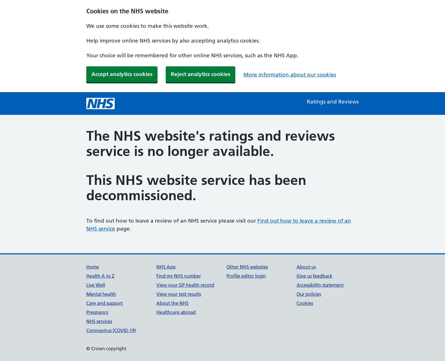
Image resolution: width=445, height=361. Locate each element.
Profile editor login (246, 276)
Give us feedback (314, 276)
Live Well (95, 285)
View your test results (178, 294)
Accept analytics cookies (121, 74)
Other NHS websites (247, 267)
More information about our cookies (290, 74)
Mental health (101, 294)
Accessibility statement (320, 285)
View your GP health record (185, 285)
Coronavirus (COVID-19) (111, 330)
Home (92, 267)
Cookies (305, 303)
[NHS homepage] (100, 103)
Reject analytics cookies (200, 74)
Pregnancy (97, 312)
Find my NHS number (178, 276)
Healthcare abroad (176, 312)
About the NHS (172, 303)
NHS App (166, 267)
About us (306, 267)
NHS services (99, 321)
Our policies (309, 294)
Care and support (104, 303)
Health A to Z (100, 276)
